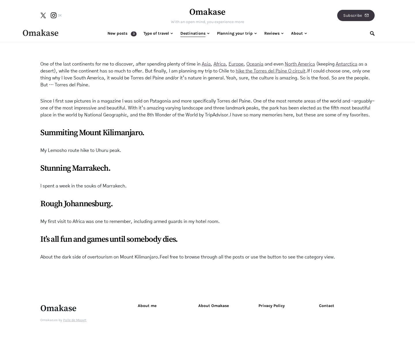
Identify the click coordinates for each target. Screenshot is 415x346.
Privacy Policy (272, 305)
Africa (220, 64)
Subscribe (356, 15)
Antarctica (346, 64)
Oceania (254, 64)
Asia (206, 64)
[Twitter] (43, 15)
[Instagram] (56, 15)
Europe (236, 64)
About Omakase (213, 305)
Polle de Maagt (74, 320)
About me (147, 305)
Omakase (207, 12)
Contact (326, 305)
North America (300, 64)
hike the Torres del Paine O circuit (270, 71)
